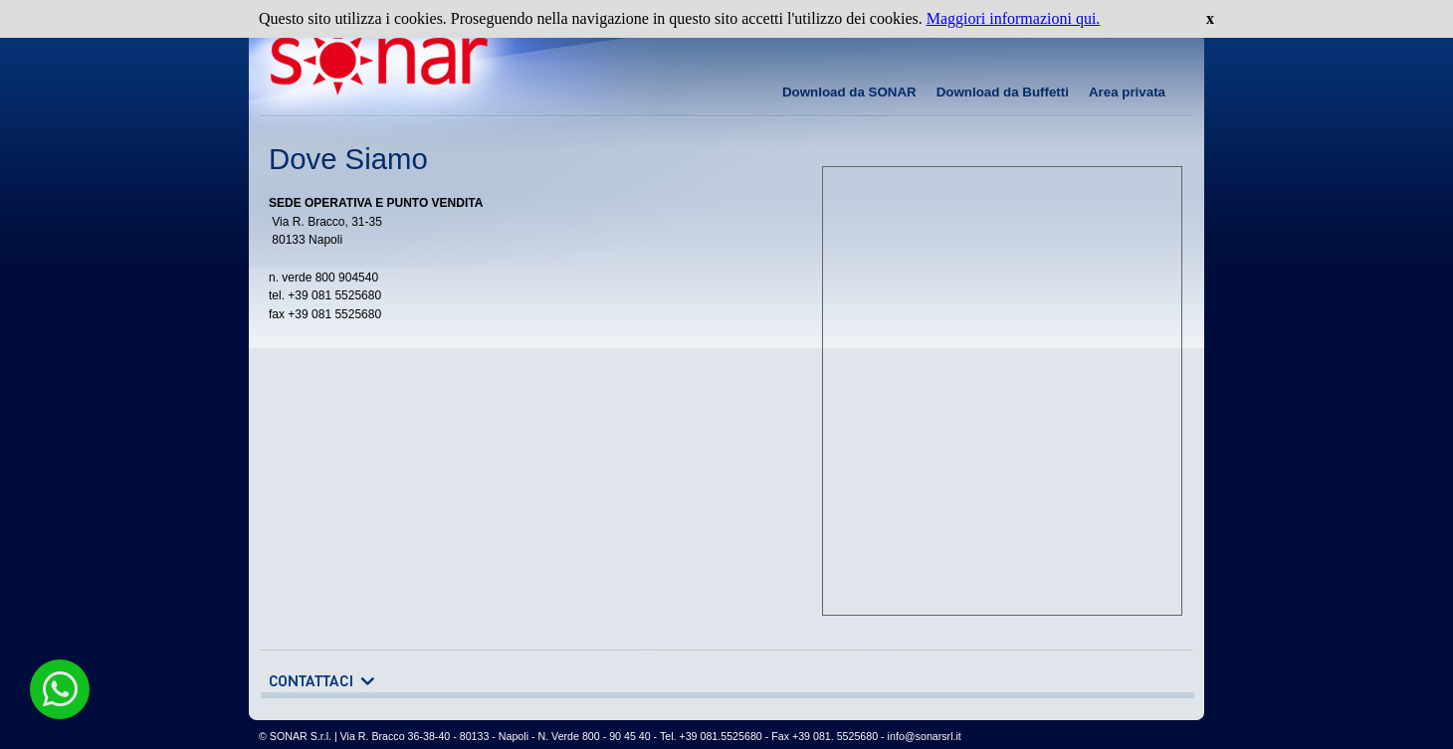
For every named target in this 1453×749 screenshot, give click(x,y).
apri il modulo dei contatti (321, 681)
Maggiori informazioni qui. (1014, 18)
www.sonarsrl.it (368, 62)
